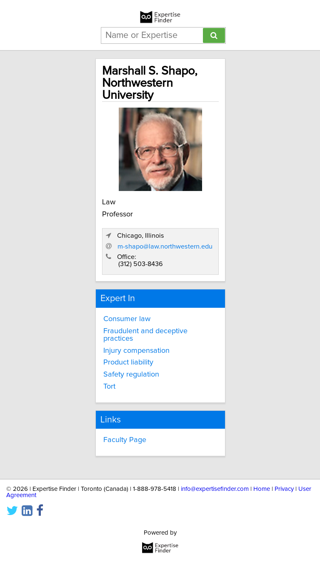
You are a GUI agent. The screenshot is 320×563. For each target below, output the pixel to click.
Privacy (284, 489)
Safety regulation (131, 374)
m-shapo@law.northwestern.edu (165, 246)
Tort (109, 386)
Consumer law (126, 319)
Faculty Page (124, 440)
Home (261, 489)
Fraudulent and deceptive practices (145, 334)
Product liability (128, 362)
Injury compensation (136, 350)
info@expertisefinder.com (215, 489)
